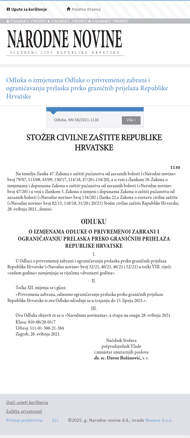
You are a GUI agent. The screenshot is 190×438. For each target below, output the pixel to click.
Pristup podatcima (24, 420)
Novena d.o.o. (159, 420)
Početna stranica (86, 9)
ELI (55, 420)
